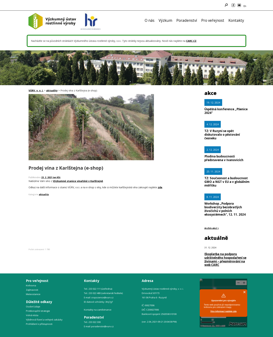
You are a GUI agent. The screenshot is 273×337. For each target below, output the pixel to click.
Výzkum (165, 20)
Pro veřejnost (212, 20)
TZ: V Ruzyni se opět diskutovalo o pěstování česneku (222, 134)
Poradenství (186, 20)
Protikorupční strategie (38, 310)
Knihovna (31, 285)
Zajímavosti (32, 289)
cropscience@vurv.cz (102, 297)
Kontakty (236, 20)
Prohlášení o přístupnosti (39, 324)
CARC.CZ (191, 40)
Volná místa (32, 315)
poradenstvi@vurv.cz (102, 326)
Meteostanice (33, 294)
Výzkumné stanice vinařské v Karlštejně (78, 181)
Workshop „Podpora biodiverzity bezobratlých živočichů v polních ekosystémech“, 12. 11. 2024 (225, 209)
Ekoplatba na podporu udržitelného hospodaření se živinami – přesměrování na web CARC (225, 259)
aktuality (44, 194)
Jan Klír (57, 177)
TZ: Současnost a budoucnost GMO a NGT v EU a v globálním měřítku (226, 181)
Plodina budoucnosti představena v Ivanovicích (223, 158)
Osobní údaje (33, 306)
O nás (149, 20)
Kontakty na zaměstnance (97, 309)
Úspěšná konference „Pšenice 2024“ (226, 111)
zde (160, 187)
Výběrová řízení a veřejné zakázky (44, 319)
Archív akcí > (211, 228)
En (244, 6)
